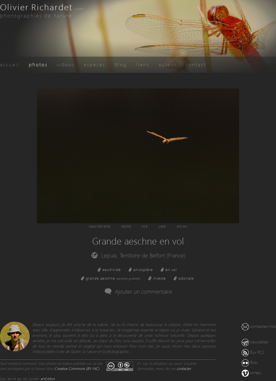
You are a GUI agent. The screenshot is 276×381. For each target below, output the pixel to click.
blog (121, 64)
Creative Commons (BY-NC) (76, 368)
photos (38, 64)
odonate (186, 278)
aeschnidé (111, 269)
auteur (167, 64)
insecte (159, 278)
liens (142, 64)
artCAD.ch (48, 378)
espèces (94, 64)
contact (196, 64)
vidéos (66, 64)
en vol (171, 269)
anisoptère (143, 269)
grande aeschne (113, 278)
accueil (10, 64)
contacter (184, 368)
